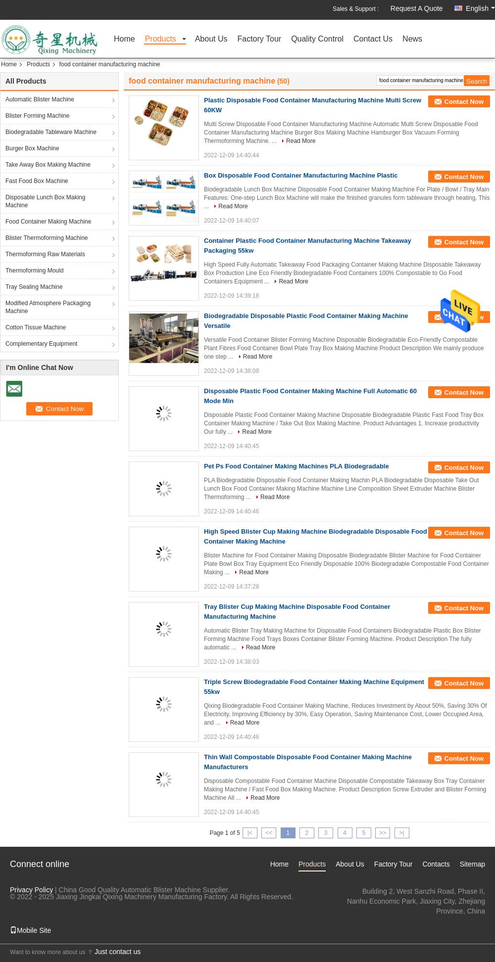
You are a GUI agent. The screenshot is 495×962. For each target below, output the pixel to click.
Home (124, 39)
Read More (300, 140)
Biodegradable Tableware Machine (51, 132)
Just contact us (118, 952)
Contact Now (464, 101)
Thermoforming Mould (34, 270)
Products (160, 39)
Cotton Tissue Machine (35, 327)
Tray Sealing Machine (34, 286)
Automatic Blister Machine (39, 99)
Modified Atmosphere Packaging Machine (48, 307)
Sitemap (472, 864)
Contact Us (373, 39)
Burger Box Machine (32, 148)
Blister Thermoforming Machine (46, 237)
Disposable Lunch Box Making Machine (45, 201)
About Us (211, 39)
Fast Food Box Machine (36, 181)
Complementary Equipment (41, 343)
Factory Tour (260, 39)
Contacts (435, 864)
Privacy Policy (31, 890)
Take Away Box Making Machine (48, 164)
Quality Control (317, 39)
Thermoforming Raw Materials (45, 254)
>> (382, 832)
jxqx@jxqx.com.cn (457, 921)
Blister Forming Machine (37, 115)
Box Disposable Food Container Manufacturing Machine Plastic (301, 175)
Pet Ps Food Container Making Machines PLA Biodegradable (296, 466)
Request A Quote (417, 8)
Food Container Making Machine (48, 221)
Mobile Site (30, 930)
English (480, 8)
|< (250, 832)
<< (268, 832)
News (412, 39)
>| (401, 832)
